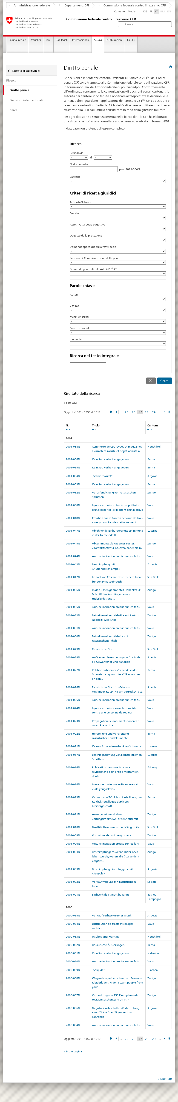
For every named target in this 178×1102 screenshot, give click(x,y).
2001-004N (73, 852)
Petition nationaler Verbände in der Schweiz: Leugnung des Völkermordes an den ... (116, 674)
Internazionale (80, 40)
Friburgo (152, 767)
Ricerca (11, 80)
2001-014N (73, 784)
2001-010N (73, 827)
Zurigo (151, 492)
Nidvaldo (153, 953)
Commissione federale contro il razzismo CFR (132, 5)
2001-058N (73, 446)
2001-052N (73, 492)
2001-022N (73, 733)
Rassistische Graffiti (104, 649)
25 (126, 412)
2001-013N (73, 797)
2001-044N (73, 556)
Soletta (152, 657)
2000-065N (73, 915)
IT (156, 11)
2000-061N (73, 953)
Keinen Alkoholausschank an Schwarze (116, 746)
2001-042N (73, 577)
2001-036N (73, 590)
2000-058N (73, 978)
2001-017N (73, 754)
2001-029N (73, 649)
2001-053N (73, 484)
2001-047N (73, 530)
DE (145, 11)
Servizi (98, 40)
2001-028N (73, 657)
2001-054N (73, 476)
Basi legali (62, 40)
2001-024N (73, 708)
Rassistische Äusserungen (108, 945)
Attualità (36, 40)
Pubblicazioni (114, 40)
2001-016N (73, 767)
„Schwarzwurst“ (102, 476)
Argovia (152, 476)
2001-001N (73, 894)
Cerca (164, 381)
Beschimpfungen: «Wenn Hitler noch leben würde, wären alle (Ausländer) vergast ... (115, 856)
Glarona (152, 970)
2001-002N (73, 881)
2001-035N (73, 607)
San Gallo (153, 577)
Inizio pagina (74, 1051)
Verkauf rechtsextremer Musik (112, 915)
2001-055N (73, 467)
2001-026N (73, 687)
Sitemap (166, 1078)
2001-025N (73, 700)
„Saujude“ (98, 970)
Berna (151, 459)
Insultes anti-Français (105, 936)
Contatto (119, 11)
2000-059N (73, 970)
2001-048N (73, 518)
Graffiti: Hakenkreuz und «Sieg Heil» (115, 827)
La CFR (131, 40)
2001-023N (73, 721)
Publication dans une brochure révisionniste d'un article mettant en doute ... (115, 772)
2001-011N (73, 814)
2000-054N (73, 1025)
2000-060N (73, 961)
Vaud (150, 505)
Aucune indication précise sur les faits (116, 556)
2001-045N (73, 543)
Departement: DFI (74, 5)
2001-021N (73, 746)
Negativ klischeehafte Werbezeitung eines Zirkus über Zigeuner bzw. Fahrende (115, 1012)
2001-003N (73, 869)
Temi (48, 40)
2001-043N (73, 564)
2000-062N (73, 945)
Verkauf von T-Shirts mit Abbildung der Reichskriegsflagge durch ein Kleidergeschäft (117, 801)
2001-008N (73, 835)
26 (133, 412)
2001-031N (73, 628)
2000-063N (73, 936)
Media (131, 11)
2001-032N (73, 615)
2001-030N (73, 636)
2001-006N (73, 843)
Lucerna (152, 530)
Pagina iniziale (17, 40)
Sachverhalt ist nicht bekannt (110, 894)
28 (147, 412)
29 (154, 412)
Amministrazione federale (29, 5)
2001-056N (73, 459)
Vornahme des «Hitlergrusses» (111, 835)
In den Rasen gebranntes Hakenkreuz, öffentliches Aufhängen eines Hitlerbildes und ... (116, 594)
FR (151, 11)
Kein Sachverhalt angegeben (110, 459)
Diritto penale (19, 90)
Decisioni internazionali (26, 100)
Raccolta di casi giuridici (25, 70)
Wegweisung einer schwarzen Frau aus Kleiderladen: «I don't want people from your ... (117, 982)
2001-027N (73, 670)
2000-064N (73, 923)
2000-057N (73, 995)
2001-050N (73, 505)
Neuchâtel (154, 446)
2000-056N (73, 1008)
